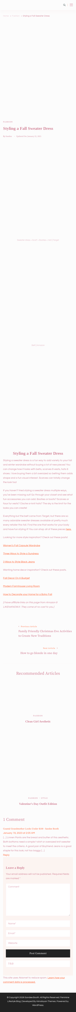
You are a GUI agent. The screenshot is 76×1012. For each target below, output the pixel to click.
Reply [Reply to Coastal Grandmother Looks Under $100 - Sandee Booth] (6, 855)
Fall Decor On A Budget (16, 578)
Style (44, 798)
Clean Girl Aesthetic (38, 721)
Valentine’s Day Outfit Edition (38, 804)
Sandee (9, 136)
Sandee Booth (32, 997)
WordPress (37, 1005)
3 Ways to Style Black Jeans (19, 561)
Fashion (8, 122)
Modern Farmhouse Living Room (21, 586)
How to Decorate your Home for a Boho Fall (27, 594)
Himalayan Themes (46, 1001)
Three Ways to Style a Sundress (21, 553)
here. (68, 529)
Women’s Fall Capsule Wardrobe (21, 545)
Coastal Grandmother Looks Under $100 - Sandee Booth (31, 828)
